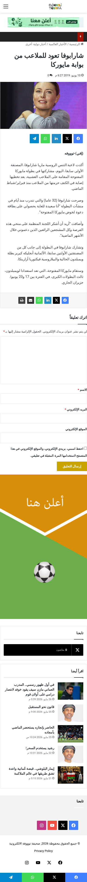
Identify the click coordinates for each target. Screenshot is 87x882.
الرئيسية (76, 44)
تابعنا (80, 801)
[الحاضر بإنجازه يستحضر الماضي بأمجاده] (70, 733)
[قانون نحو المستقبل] (70, 713)
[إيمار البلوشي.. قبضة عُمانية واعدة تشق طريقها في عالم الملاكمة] (70, 775)
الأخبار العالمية (58, 44)
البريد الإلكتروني (76, 409)
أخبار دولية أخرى (36, 44)
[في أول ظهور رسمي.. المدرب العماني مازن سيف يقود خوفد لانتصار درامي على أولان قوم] (70, 691)
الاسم (82, 389)
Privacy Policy (43, 851)
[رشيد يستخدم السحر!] (70, 754)
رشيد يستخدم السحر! (40, 748)
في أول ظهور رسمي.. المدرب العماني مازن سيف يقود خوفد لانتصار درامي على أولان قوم (30, 689)
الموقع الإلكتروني (76, 429)
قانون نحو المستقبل (41, 707)
